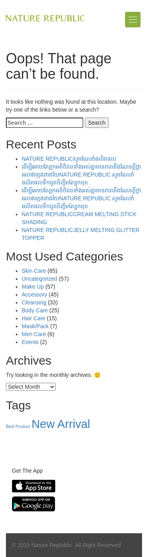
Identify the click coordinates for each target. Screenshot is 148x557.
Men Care (34, 334)
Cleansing (34, 302)
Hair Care (33, 318)
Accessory (34, 294)
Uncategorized (39, 279)
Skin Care (34, 271)
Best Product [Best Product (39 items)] (18, 426)
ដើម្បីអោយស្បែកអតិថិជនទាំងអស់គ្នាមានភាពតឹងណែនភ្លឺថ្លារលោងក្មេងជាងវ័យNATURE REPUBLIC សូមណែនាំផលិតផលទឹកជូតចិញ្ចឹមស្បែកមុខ (81, 174)
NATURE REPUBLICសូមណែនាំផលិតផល (69, 159)
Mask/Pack (35, 326)
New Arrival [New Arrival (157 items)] (61, 423)
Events (30, 342)
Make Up (33, 286)
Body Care (35, 310)
